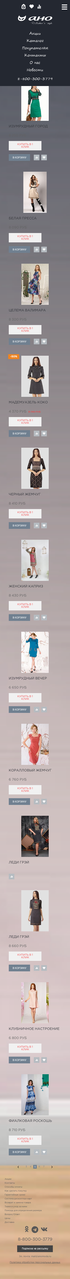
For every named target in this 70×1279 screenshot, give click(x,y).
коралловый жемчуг (30, 770)
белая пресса (23, 218)
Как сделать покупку (16, 1191)
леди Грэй (19, 862)
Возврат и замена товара (18, 1203)
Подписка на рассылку (35, 1249)
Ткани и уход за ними (16, 1207)
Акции (35, 33)
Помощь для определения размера (23, 1210)
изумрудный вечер (28, 678)
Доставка (9, 1222)
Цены (7, 1218)
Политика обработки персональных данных (35, 1262)
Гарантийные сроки (15, 1195)
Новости (35, 70)
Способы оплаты (13, 1187)
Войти (47, 6)
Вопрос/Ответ (12, 1214)
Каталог (35, 40)
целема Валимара (27, 310)
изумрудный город (28, 126)
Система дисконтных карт (18, 1199)
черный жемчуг (25, 494)
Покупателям (35, 48)
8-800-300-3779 (35, 79)
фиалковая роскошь (30, 1120)
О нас (35, 62)
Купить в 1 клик (25, 145)
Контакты (35, 55)
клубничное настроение (34, 1028)
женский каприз (26, 586)
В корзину (19, 157)
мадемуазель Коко (28, 402)
